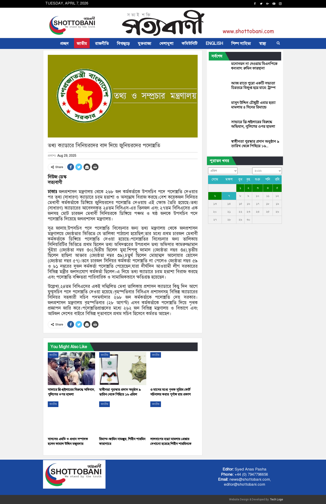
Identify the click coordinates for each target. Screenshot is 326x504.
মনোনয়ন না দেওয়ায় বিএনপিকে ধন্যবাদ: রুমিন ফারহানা (254, 66)
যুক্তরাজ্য (144, 43)
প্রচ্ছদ (64, 43)
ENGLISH (214, 43)
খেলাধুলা (166, 43)
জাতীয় (82, 43)
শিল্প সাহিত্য (241, 43)
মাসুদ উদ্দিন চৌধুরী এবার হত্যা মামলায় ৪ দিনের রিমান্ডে (253, 105)
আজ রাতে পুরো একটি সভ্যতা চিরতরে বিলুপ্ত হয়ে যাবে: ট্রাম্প (253, 85)
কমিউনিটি (189, 43)
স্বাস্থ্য (262, 43)
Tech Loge (276, 499)
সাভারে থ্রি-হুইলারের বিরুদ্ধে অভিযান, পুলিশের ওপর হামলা (253, 124)
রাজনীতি (102, 43)
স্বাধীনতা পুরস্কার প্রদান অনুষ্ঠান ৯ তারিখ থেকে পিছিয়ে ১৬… (255, 143)
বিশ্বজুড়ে (123, 43)
